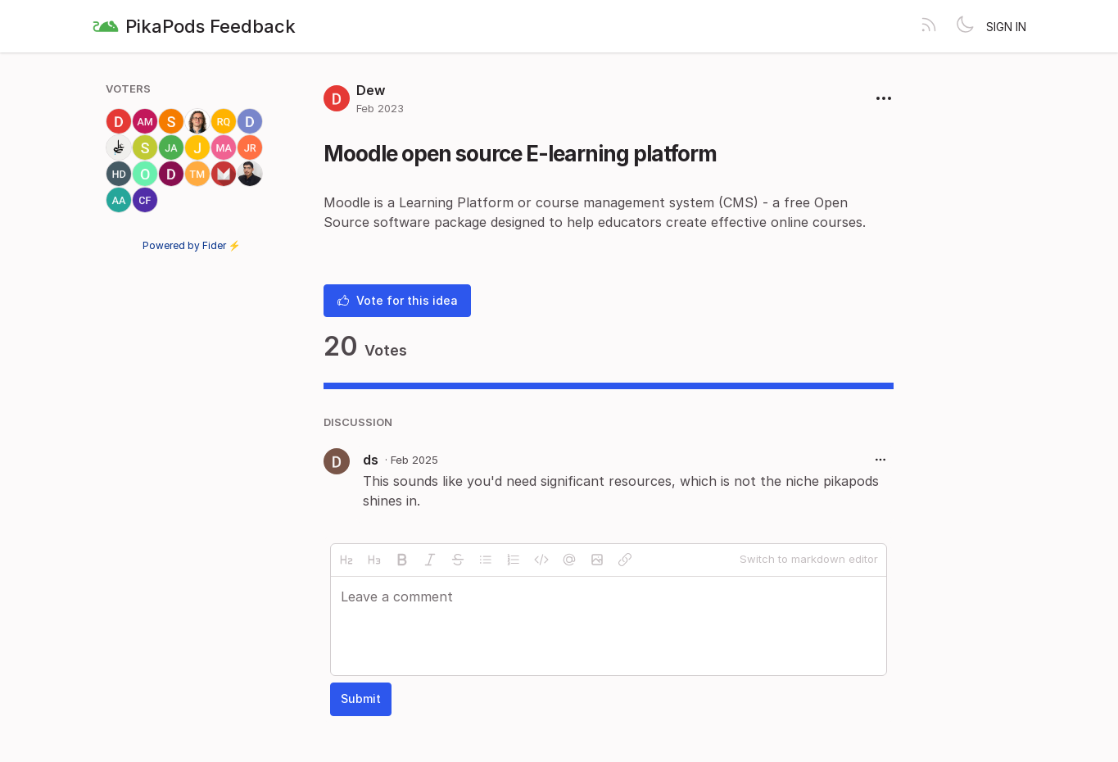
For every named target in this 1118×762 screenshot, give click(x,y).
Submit (361, 698)
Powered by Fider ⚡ (192, 245)
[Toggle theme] (965, 26)
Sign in (1006, 27)
